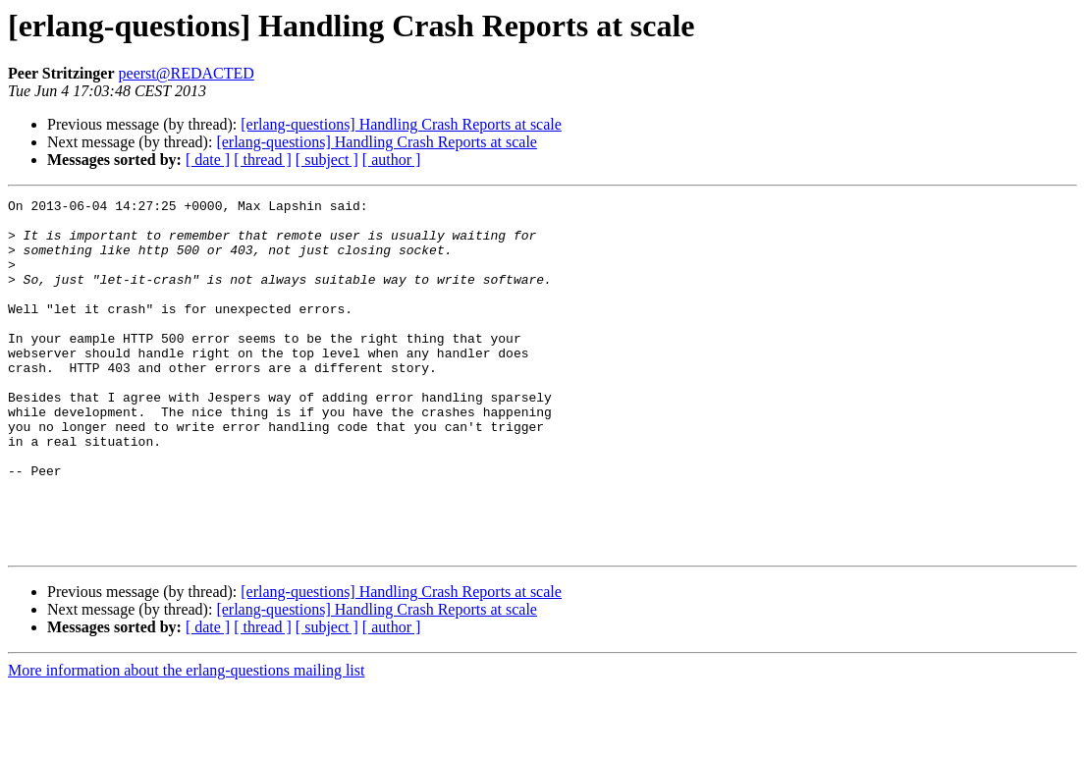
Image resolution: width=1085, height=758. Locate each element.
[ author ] (391, 159)
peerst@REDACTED (186, 73)
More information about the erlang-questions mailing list (186, 740)
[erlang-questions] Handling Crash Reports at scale (401, 124)
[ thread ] (263, 159)
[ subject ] (327, 159)
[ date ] (208, 159)
